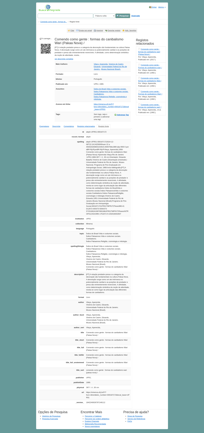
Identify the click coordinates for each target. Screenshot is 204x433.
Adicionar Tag (121, 115)
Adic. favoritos (130, 30)
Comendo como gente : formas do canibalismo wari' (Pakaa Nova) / (149, 51)
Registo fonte (103, 126)
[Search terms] (65, 16)
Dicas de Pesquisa (135, 416)
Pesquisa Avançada (50, 419)
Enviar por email (85, 30)
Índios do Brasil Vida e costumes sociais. (110, 89)
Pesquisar (123, 16)
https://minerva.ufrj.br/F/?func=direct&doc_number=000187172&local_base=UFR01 (111, 106)
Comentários (69, 126)
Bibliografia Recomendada (95, 424)
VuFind (43, 7)
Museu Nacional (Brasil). (111, 69)
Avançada (135, 16)
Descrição (56, 126)
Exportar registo (114, 30)
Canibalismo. (99, 94)
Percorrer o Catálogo (93, 416)
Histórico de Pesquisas (51, 416)
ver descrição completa (64, 59)
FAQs (130, 421)
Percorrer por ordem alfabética (97, 419)
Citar (72, 30)
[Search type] (104, 16)
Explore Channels (92, 421)
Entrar (153, 7)
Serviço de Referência (136, 419)
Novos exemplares (92, 426)
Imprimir (100, 30)
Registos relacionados (86, 126)
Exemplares (44, 126)
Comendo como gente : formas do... (53, 22)
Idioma (162, 7)
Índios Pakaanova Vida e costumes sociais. (111, 91)
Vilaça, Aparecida (101, 64)
